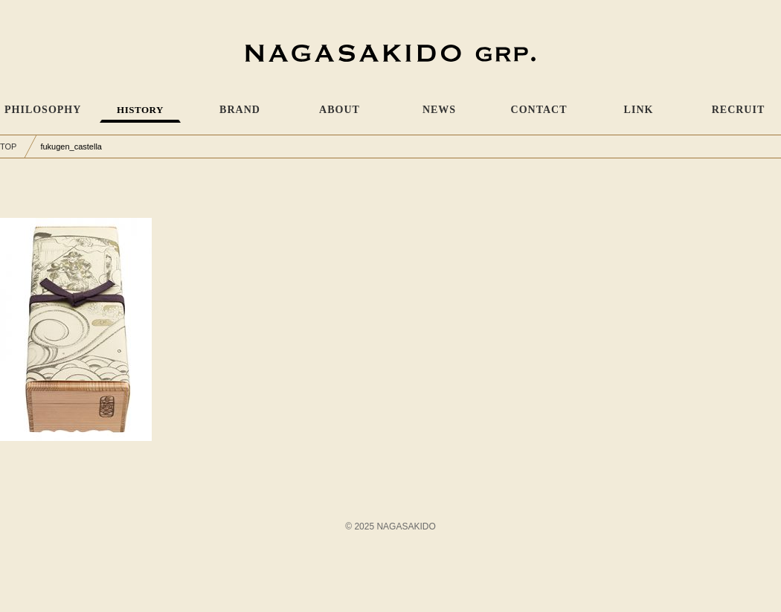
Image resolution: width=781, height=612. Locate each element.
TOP (8, 146)
